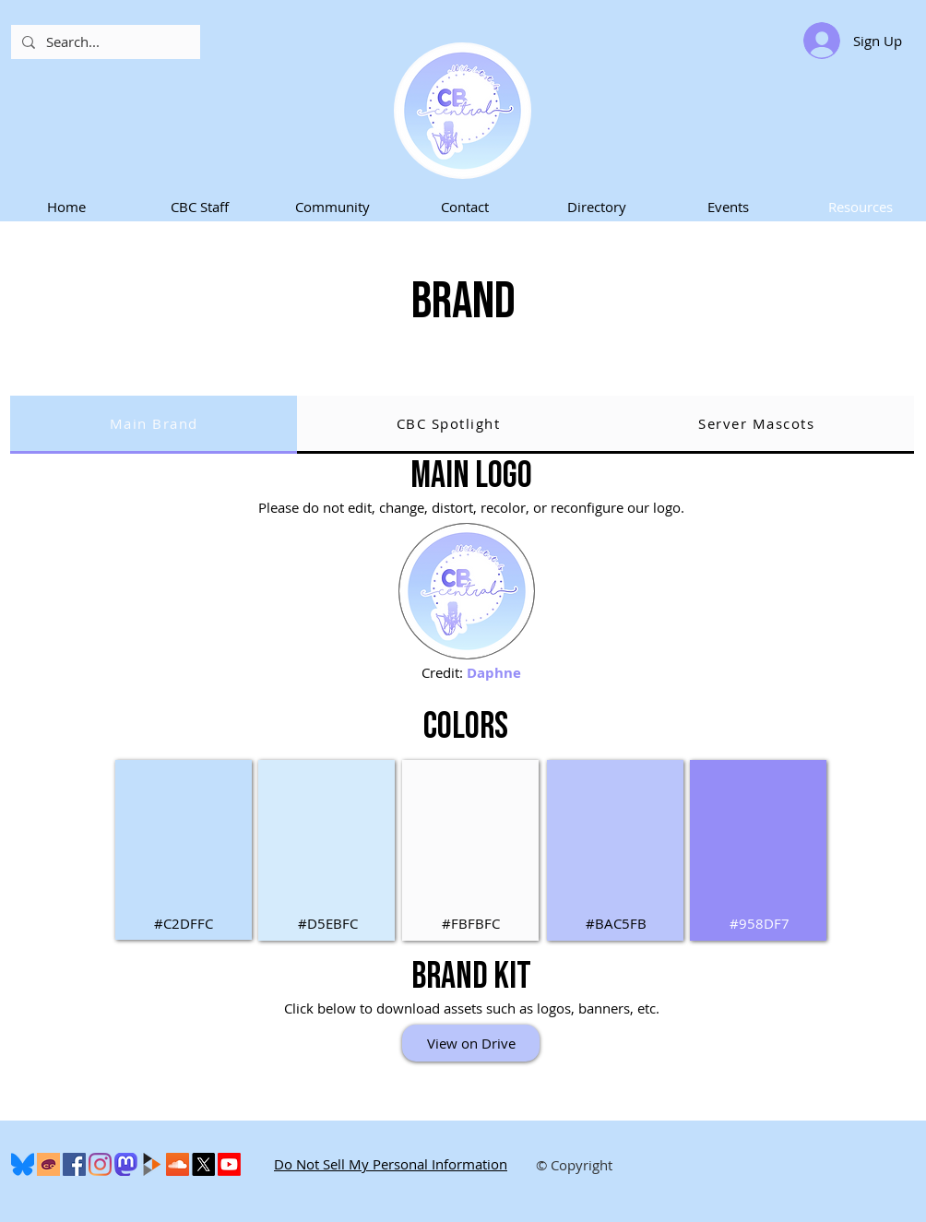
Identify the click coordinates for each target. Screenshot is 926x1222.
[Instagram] (100, 1164)
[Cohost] (48, 1164)
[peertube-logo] (151, 1164)
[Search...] (103, 42)
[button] (199, 207)
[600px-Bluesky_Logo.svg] (22, 1164)
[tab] (153, 425)
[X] (203, 1164)
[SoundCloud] (177, 1164)
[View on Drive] (471, 1043)
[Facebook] (74, 1164)
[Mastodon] (125, 1164)
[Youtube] (229, 1164)
